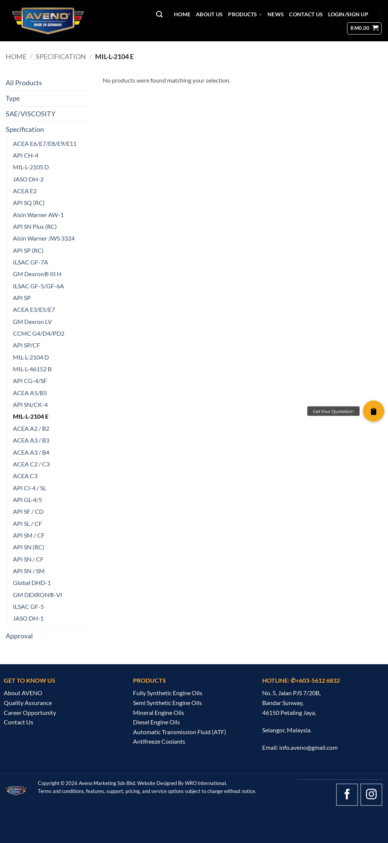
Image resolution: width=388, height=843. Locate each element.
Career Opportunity (30, 712)
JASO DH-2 (28, 179)
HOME (182, 14)
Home (16, 56)
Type (13, 98)
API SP (22, 297)
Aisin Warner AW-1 (38, 214)
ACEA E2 (25, 190)
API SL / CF (27, 523)
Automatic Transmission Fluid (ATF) (179, 731)
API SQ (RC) (29, 202)
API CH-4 (25, 155)
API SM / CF (29, 535)
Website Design (154, 783)
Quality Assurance (28, 702)
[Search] (159, 14)
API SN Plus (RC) (35, 226)
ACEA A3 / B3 (31, 440)
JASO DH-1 (28, 618)
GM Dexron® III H (37, 273)
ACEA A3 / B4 (31, 452)
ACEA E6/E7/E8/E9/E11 (45, 143)
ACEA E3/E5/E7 (34, 309)
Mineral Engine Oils (158, 712)
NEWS (276, 14)
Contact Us (18, 722)
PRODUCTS (245, 14)
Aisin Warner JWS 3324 (44, 238)
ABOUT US (209, 14)
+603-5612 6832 (318, 680)
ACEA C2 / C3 (31, 464)
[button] (364, 28)
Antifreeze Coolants (159, 741)
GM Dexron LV (32, 321)
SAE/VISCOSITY (30, 114)
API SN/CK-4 (30, 404)
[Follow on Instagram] (371, 794)
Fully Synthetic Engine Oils (167, 692)
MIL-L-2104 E (30, 416)
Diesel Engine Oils (156, 722)
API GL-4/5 (27, 499)
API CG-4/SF (30, 380)
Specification (61, 56)
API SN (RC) (28, 547)
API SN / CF (28, 559)
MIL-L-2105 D (31, 166)
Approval (19, 636)
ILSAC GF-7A (30, 262)
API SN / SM (29, 570)
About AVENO (23, 692)
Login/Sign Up (348, 14)
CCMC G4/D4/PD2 (38, 333)
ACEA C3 (25, 475)
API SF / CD (28, 511)
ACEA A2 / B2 (31, 428)
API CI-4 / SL (29, 487)
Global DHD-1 (32, 582)
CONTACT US (306, 14)
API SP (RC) (28, 250)
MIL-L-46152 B (32, 368)
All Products (24, 83)
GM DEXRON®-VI (37, 594)
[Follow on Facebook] (347, 794)
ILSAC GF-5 (28, 606)
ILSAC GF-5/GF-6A (38, 285)
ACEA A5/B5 (30, 392)
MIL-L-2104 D (31, 357)
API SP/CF (26, 345)
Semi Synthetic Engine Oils (167, 702)
